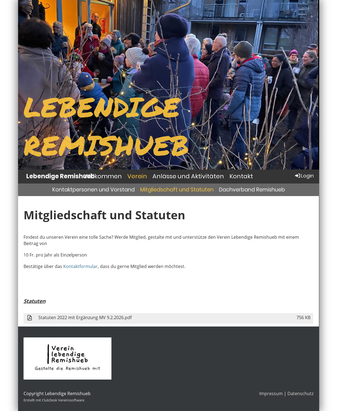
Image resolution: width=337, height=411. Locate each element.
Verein (137, 176)
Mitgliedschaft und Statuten (177, 189)
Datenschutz (300, 393)
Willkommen (103, 176)
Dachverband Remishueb (252, 189)
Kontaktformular (80, 266)
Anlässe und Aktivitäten (188, 176)
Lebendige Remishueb (60, 176)
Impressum (271, 393)
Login (304, 175)
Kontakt (241, 176)
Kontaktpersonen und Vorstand (93, 189)
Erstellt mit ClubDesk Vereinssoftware (54, 400)
